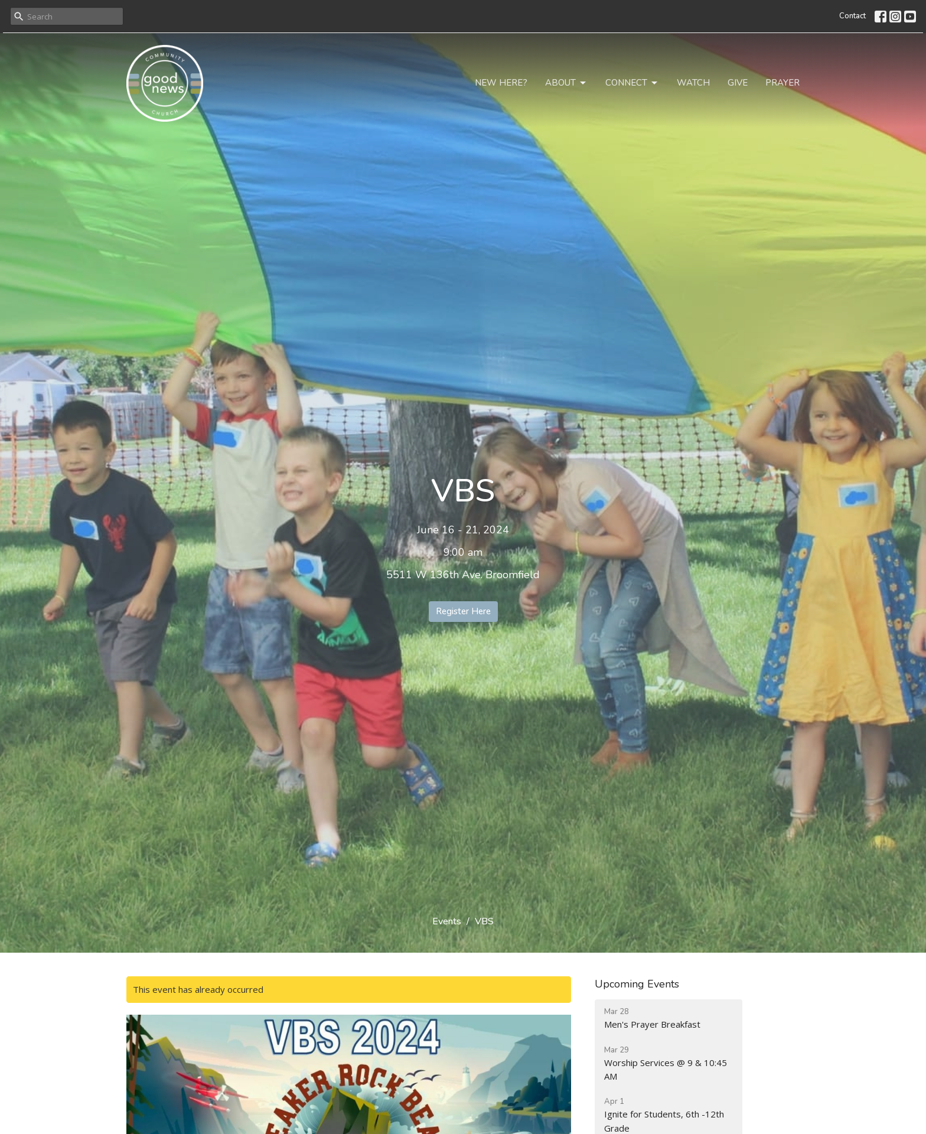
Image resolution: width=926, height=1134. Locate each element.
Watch (693, 83)
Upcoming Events (637, 984)
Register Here (463, 611)
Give (738, 83)
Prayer (782, 83)
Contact (852, 16)
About (566, 83)
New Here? (501, 83)
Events (446, 921)
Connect (632, 83)
